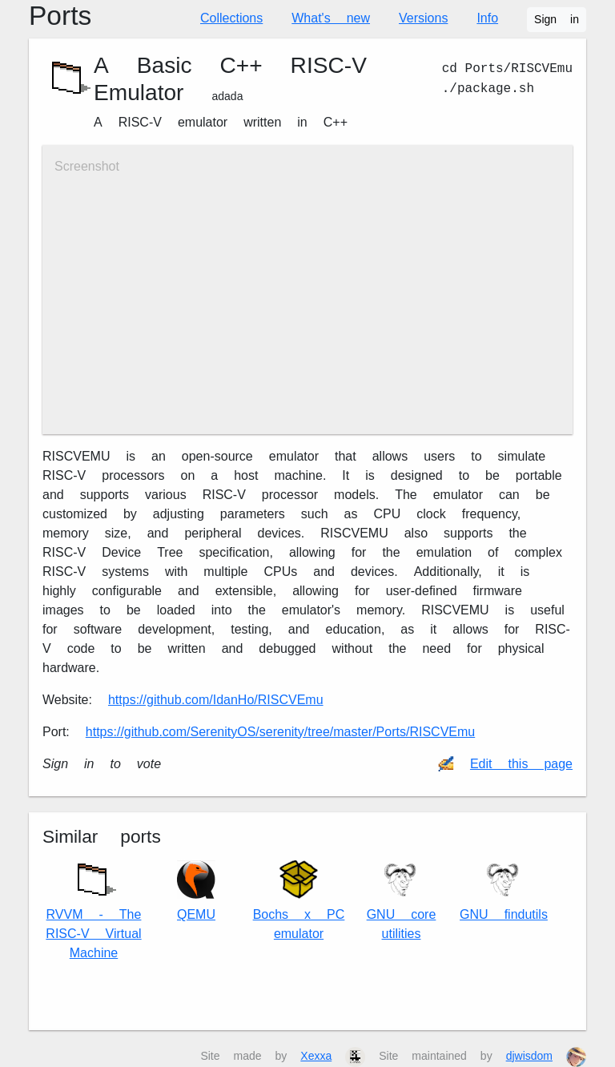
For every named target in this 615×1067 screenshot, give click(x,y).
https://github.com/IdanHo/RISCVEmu (216, 699)
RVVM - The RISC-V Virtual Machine (93, 907)
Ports (60, 15)
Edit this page (521, 763)
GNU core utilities (401, 900)
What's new (330, 18)
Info (487, 18)
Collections (231, 18)
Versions (423, 18)
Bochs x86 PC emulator (299, 900)
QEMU (196, 891)
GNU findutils (504, 891)
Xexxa (316, 1055)
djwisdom (529, 1055)
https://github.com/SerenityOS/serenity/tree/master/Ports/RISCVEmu (280, 731)
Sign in (556, 19)
